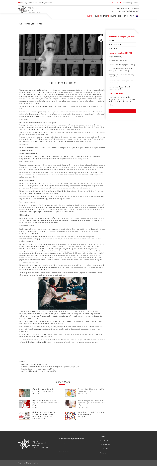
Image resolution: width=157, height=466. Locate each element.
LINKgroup (29, 463)
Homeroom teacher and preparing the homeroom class (121, 82)
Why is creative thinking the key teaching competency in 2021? (91, 390)
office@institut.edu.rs (46, 3)
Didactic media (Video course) (118, 61)
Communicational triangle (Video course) (122, 65)
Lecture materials (114, 49)
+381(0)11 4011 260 (32, 3)
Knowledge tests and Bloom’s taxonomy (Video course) (121, 76)
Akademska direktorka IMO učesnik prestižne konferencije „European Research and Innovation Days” (43, 414)
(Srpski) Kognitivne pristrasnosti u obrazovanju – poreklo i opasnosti (43, 390)
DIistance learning (127, 3)
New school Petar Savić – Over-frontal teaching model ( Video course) (121, 70)
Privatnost (35, 463)
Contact (136, 3)
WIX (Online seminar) (115, 57)
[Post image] (24, 393)
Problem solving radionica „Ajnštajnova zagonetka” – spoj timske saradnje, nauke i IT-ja (45, 403)
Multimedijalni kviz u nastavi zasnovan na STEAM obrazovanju (91, 413)
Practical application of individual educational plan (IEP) (119, 88)
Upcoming (112, 41)
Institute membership (115, 45)
